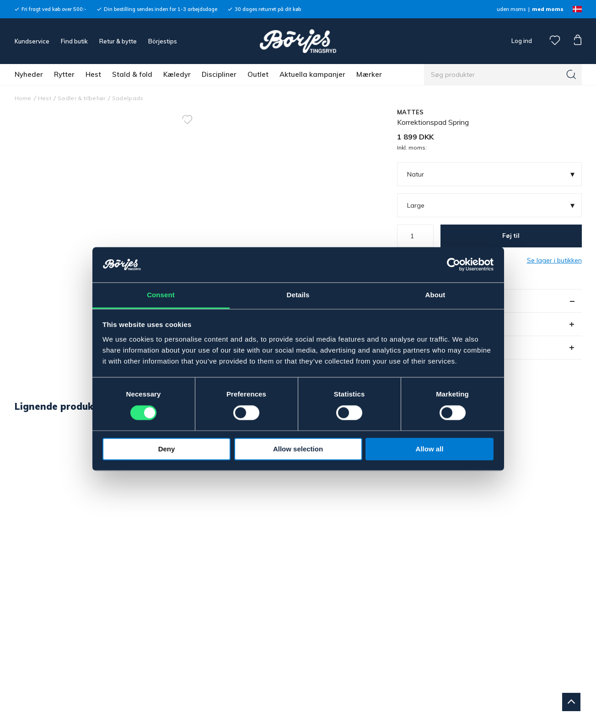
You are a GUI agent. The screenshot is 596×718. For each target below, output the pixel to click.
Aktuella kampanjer (312, 74)
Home (23, 98)
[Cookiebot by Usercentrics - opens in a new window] (453, 265)
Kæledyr (177, 74)
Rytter (64, 74)
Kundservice (32, 41)
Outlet (257, 74)
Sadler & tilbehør (82, 98)
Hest (93, 74)
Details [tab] (298, 295)
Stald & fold (132, 74)
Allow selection (298, 449)
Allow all (430, 449)
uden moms (511, 9)
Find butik (74, 41)
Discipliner (219, 74)
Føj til (511, 235)
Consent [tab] (161, 295)
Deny (166, 449)
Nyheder (29, 74)
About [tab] (435, 295)
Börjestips (162, 41)
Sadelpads (128, 98)
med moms (548, 9)
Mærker (369, 74)
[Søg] (571, 74)
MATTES (410, 112)
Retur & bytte (118, 41)
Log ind (521, 40)
